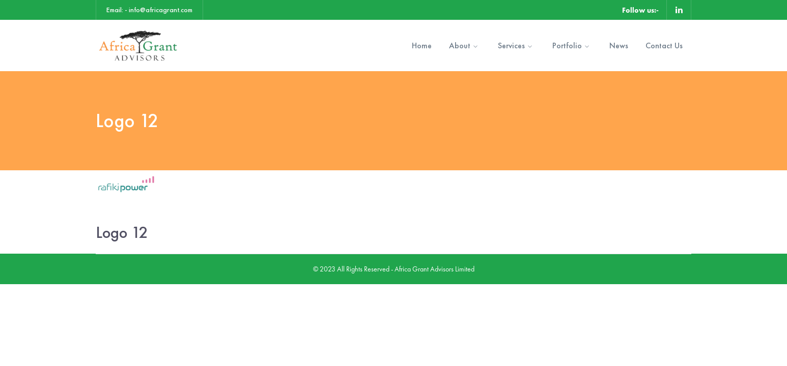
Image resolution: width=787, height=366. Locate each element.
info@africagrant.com (160, 9)
